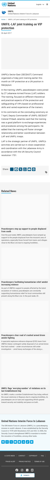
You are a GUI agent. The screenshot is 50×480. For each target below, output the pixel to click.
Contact (21, 456)
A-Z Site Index (9, 456)
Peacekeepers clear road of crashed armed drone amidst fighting (23, 336)
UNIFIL (11, 11)
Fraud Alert (10, 461)
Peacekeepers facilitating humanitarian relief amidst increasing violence (24, 283)
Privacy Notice (25, 461)
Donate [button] (25, 475)
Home (3, 19)
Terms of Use (39, 461)
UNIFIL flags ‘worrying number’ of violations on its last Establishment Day (23, 389)
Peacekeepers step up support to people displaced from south (23, 230)
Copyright (33, 456)
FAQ (42, 456)
